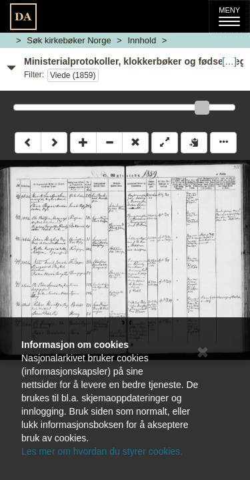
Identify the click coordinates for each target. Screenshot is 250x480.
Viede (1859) (73, 75)
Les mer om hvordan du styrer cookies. (102, 451)
